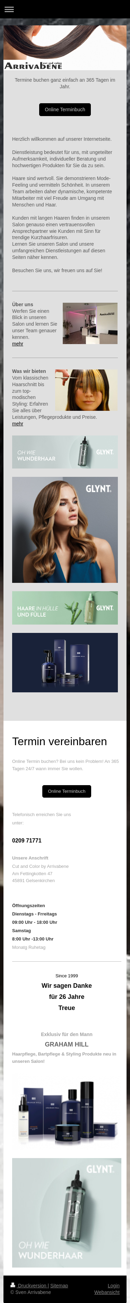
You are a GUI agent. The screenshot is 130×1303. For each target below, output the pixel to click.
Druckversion (28, 1285)
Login (114, 1285)
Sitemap (59, 1285)
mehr (17, 344)
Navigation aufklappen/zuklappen (65, 9)
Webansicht (107, 1292)
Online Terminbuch (65, 109)
